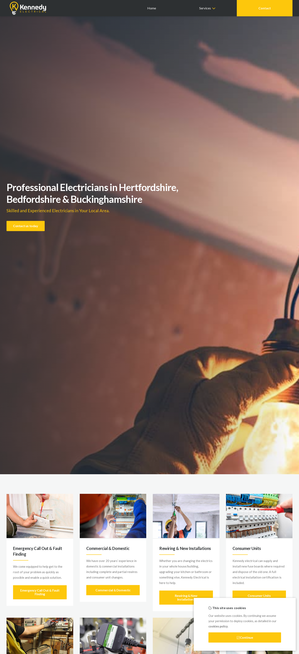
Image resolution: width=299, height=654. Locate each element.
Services (205, 8)
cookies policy (218, 626)
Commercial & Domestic (113, 590)
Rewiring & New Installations (186, 597)
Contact (264, 8)
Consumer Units (259, 595)
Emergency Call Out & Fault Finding (40, 592)
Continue (245, 637)
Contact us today (25, 226)
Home (151, 8)
